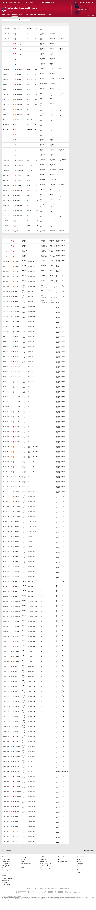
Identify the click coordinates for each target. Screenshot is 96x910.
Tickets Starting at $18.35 (60, 761)
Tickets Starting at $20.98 (60, 661)
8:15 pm (24, 801)
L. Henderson (53, 199)
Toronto (17, 566)
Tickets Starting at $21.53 (60, 367)
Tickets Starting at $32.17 (60, 457)
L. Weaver (52, 184)
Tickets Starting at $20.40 (60, 326)
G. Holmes (43, 296)
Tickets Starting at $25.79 (60, 291)
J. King (60, 225)
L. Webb (42, 124)
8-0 (28, 175)
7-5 (28, 215)
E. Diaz (60, 68)
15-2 (29, 210)
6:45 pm (24, 255)
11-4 (28, 145)
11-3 (28, 205)
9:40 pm (24, 351)
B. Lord (42, 28)
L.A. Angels (17, 776)
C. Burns (43, 250)
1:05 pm (24, 346)
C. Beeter (61, 38)
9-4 (28, 140)
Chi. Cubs (19, 28)
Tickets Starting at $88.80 (60, 511)
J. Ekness (61, 230)
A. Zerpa (52, 98)
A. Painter (42, 48)
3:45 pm (24, 376)
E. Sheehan (42, 58)
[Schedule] (14, 15)
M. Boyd (52, 28)
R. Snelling (52, 220)
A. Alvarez (42, 134)
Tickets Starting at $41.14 (60, 766)
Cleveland (17, 306)
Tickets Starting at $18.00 (60, 372)
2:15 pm (24, 811)
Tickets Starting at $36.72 (60, 601)
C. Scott (50, 270)
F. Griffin (42, 43)
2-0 (28, 114)
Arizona (16, 351)
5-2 (28, 231)
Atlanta (18, 140)
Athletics (17, 521)
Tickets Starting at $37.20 (60, 417)
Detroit (16, 816)
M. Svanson (52, 73)
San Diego (17, 321)
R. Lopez (52, 144)
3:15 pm (24, 361)
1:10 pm (24, 316)
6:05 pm (24, 615)
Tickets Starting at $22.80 (60, 266)
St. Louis (19, 74)
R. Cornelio (52, 159)
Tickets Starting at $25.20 (60, 636)
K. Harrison (52, 93)
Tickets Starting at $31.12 (60, 656)
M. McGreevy (43, 83)
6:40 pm (24, 240)
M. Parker (42, 109)
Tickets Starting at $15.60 (60, 402)
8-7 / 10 (29, 119)
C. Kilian (42, 129)
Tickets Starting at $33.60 (60, 412)
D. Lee (41, 149)
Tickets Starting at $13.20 (60, 276)
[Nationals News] (6, 15)
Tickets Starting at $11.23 (60, 816)
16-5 (28, 104)
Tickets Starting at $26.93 (60, 586)
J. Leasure (42, 159)
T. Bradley (42, 205)
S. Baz (50, 255)
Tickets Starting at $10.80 (60, 286)
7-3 (28, 89)
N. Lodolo (43, 245)
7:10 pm (24, 411)
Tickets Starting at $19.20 (60, 321)
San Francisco (20, 124)
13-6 (28, 59)
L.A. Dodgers (20, 59)
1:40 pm (24, 421)
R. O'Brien (61, 78)
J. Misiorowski (43, 189)
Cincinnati (17, 241)
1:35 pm (24, 265)
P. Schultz (61, 169)
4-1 (28, 195)
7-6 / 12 (29, 129)
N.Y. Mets (19, 175)
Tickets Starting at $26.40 (60, 351)
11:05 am (24, 481)
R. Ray (51, 134)
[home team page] (15, 29)
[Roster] (26, 15)
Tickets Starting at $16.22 (60, 671)
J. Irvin (41, 38)
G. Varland (61, 98)
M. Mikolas (52, 33)
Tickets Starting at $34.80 (60, 477)
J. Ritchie (42, 154)
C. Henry (52, 53)
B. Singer (43, 240)
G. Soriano (42, 78)
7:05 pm (24, 446)
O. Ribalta (61, 119)
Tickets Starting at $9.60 (60, 251)
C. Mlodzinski (43, 114)
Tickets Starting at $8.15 (62, 771)
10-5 (28, 64)
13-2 (29, 44)
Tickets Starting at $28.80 (60, 296)
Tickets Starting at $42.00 (60, 462)
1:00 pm (24, 486)
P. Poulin (42, 88)
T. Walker (52, 43)
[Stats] (20, 15)
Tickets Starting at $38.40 (60, 356)
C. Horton (42, 33)
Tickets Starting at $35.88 (60, 452)
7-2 (28, 155)
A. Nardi (42, 225)
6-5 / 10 (29, 54)
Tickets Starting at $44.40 (60, 256)
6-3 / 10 (29, 165)
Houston (17, 491)
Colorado (17, 536)
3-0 (28, 135)
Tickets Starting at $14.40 (60, 392)
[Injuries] (49, 15)
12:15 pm (24, 630)
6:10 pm (24, 306)
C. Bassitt (51, 260)
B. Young (51, 265)
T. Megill (52, 88)
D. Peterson (53, 179)
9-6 (28, 74)
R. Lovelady (43, 169)
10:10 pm (24, 745)
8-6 (28, 69)
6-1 (28, 84)
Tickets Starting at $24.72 (60, 362)
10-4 (29, 28)
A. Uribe (61, 194)
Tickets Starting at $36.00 (60, 447)
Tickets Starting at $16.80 (60, 571)
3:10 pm (24, 546)
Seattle (17, 381)
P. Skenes (42, 104)
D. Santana (61, 114)
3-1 (28, 94)
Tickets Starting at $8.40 (60, 246)
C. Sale (42, 301)
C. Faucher (42, 230)
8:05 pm (24, 665)
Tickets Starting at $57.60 (60, 516)
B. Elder (42, 139)
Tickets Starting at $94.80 (60, 751)
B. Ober (52, 210)
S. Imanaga (52, 38)
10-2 (28, 34)
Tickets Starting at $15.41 (60, 241)
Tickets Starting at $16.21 (60, 696)
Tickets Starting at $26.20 (60, 566)
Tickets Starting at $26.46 (60, 591)
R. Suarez (61, 149)
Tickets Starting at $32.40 (60, 621)
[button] (82, 9)
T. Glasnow (43, 63)
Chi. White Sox (20, 160)
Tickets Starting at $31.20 (60, 306)
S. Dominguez (62, 159)
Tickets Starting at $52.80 (60, 506)
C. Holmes (42, 174)
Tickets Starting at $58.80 (60, 472)
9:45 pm (24, 366)
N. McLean (51, 275)
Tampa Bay (17, 411)
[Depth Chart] (33, 15)
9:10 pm (24, 751)
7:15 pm (24, 290)
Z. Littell (52, 48)
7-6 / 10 (29, 79)
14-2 (29, 180)
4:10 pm (24, 296)
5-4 (28, 109)
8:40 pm (24, 536)
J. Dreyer (42, 68)
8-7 (28, 225)
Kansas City (17, 396)
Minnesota (19, 205)
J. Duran (61, 48)
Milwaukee (19, 89)
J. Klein (51, 215)
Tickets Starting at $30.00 (60, 311)
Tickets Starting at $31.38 (60, 442)
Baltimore (17, 256)
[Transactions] (41, 15)
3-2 (28, 49)
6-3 (28, 39)
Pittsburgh (19, 104)
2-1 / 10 (29, 170)
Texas (16, 666)
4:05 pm (24, 260)
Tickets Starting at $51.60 (60, 756)
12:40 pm (24, 250)
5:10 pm (24, 761)
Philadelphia (19, 44)
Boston (16, 461)
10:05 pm (24, 526)
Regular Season (23, 20)
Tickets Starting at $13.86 (60, 826)
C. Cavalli (52, 104)
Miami (18, 220)
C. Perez (52, 68)
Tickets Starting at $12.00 (60, 271)
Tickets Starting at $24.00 (60, 626)
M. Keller (52, 109)
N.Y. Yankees (17, 506)
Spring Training (9, 20)
